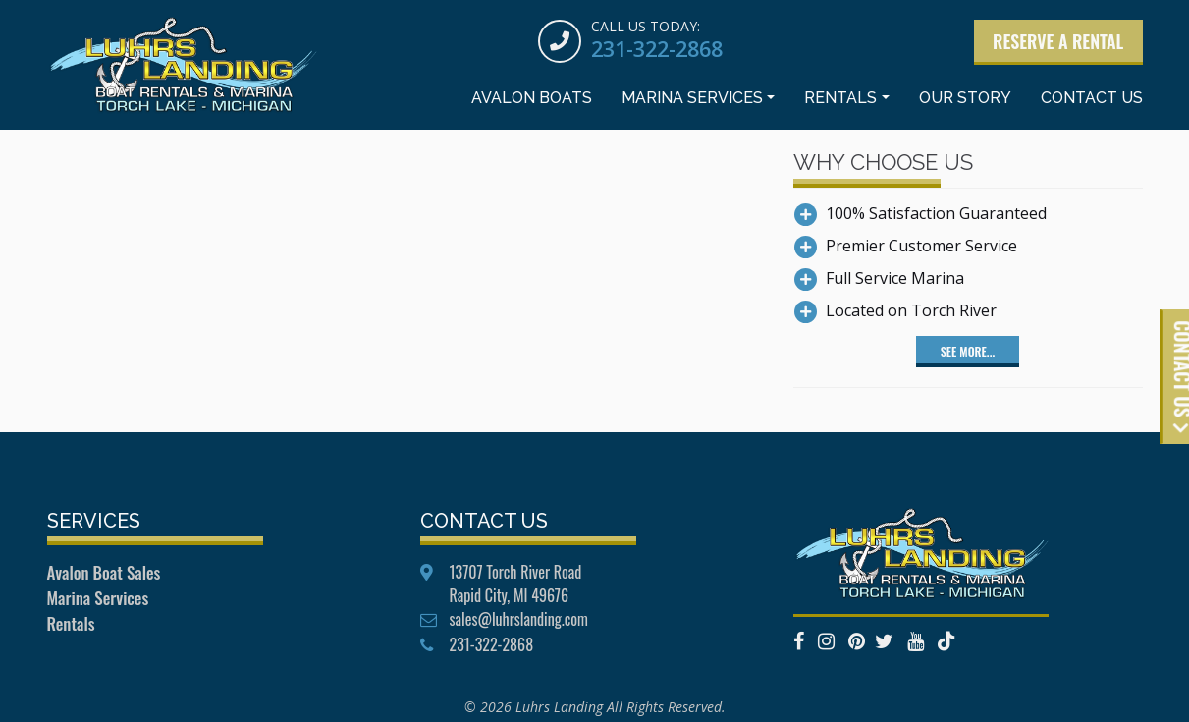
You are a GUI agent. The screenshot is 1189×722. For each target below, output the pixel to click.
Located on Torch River (911, 310)
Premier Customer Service (921, 245)
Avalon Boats (531, 101)
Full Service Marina (895, 278)
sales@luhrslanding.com (519, 619)
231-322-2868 (651, 49)
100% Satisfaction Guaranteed (936, 213)
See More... (968, 351)
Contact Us (1092, 101)
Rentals (840, 101)
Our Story (965, 101)
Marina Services (692, 101)
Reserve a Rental (1057, 42)
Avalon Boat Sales (104, 572)
